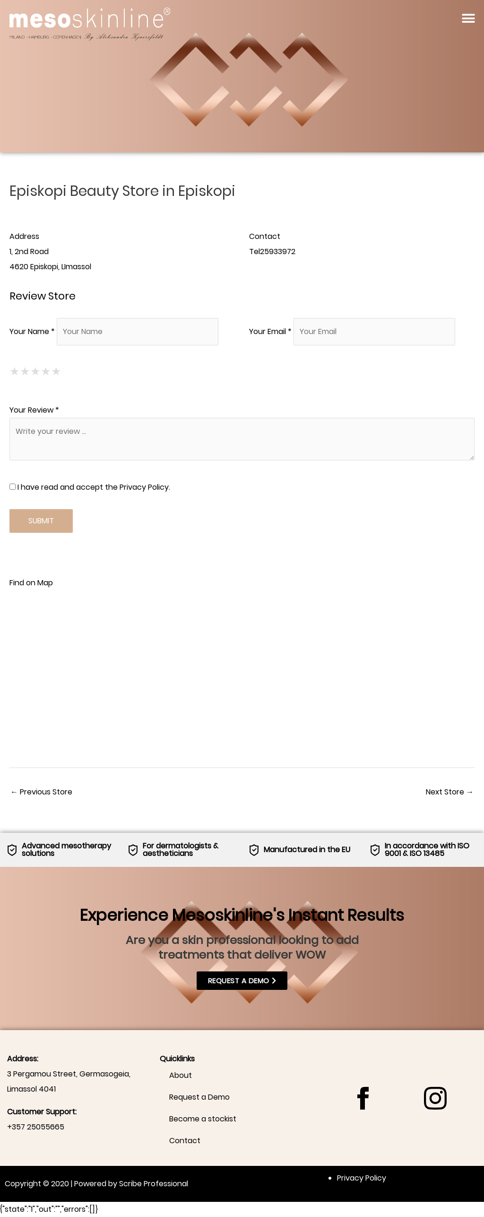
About (180, 1075)
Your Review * (34, 410)
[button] (468, 18)
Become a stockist (202, 1118)
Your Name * (32, 331)
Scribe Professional (153, 1183)
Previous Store (41, 791)
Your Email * (270, 331)
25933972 (277, 251)
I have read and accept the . (89, 487)
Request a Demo (199, 1097)
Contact (184, 1140)
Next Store (450, 791)
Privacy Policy (144, 487)
